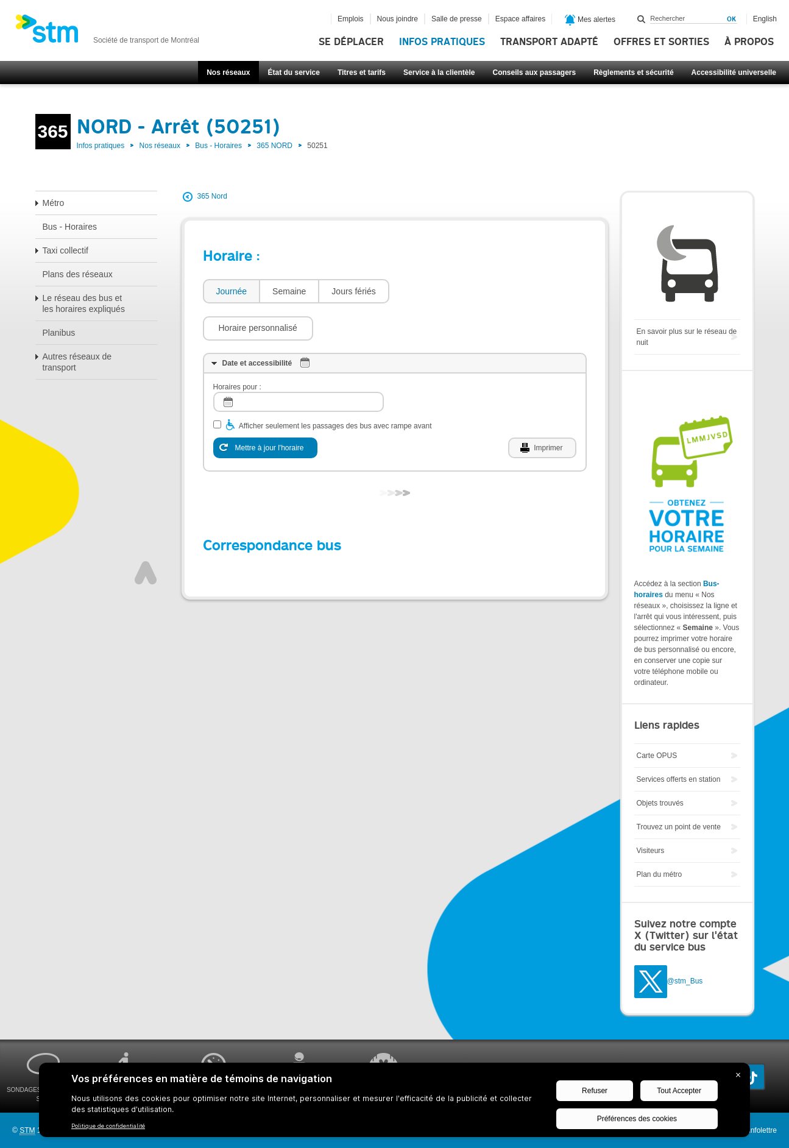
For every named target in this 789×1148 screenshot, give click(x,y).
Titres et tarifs (362, 72)
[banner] (107, 32)
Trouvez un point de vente (679, 827)
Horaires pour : (237, 350)
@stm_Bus (685, 981)
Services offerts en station (679, 779)
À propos (749, 42)
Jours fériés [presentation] (353, 291)
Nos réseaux (228, 72)
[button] (450, 291)
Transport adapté (549, 42)
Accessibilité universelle (734, 72)
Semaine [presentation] (289, 291)
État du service (294, 72)
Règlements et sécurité (633, 72)
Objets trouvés (660, 803)
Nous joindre (397, 19)
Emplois (351, 19)
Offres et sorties (661, 42)
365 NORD (274, 145)
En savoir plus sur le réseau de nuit (687, 337)
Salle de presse (456, 19)
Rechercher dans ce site (641, 19)
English (765, 19)
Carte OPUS (657, 755)
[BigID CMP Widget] (394, 1103)
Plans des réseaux (78, 274)
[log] (298, 365)
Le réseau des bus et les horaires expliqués (84, 303)
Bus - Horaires (218, 145)
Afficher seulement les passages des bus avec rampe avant (335, 389)
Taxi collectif (65, 250)
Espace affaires (520, 19)
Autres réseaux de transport (77, 362)
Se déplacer (351, 42)
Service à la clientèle (439, 72)
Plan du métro (659, 874)
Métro (54, 203)
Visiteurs (651, 850)
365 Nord (212, 196)
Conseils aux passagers (534, 72)
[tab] (231, 291)
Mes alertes (590, 20)
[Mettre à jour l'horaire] (265, 411)
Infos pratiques (442, 42)
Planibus (59, 333)
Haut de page (146, 536)
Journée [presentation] (231, 291)
